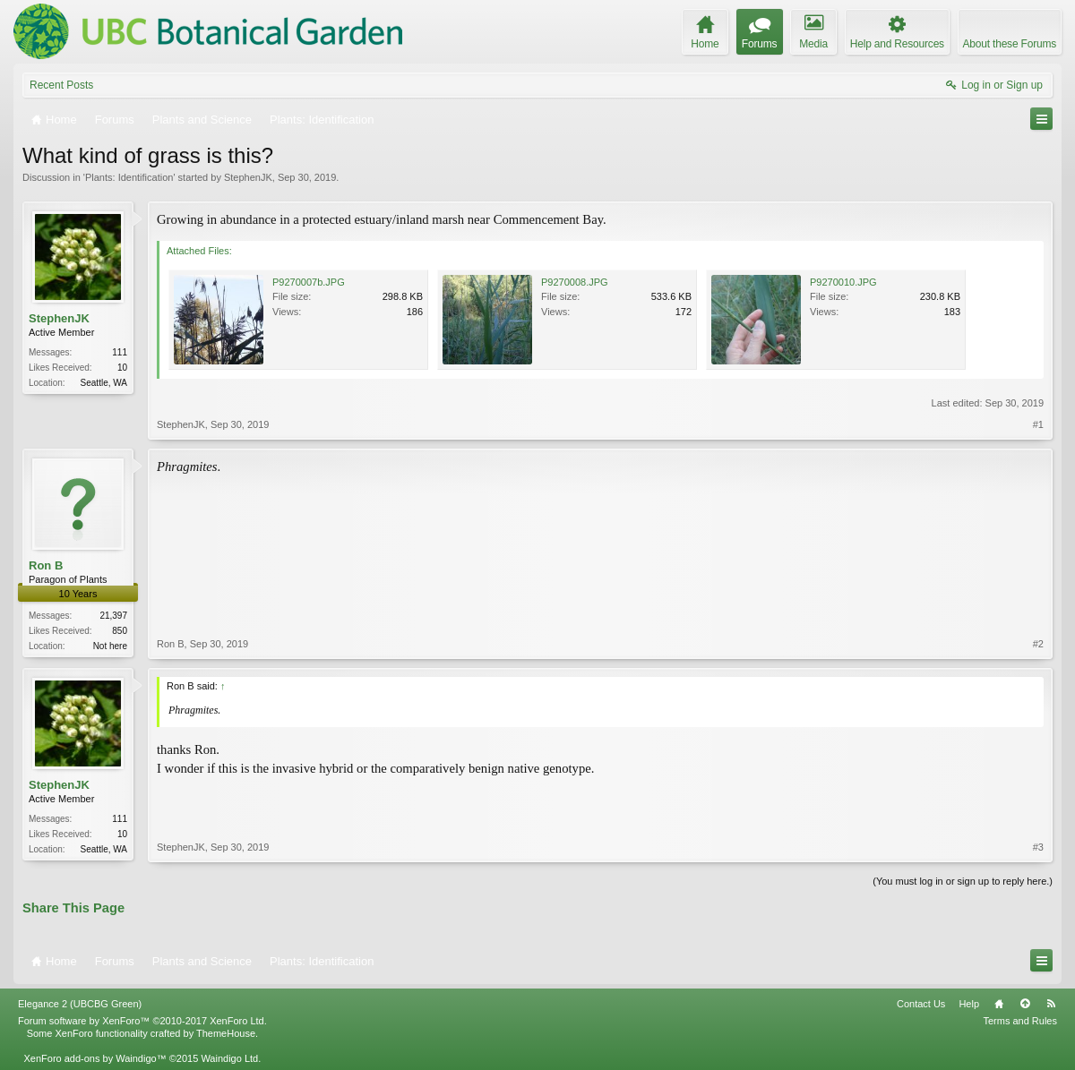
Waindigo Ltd (229, 1058)
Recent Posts (61, 85)
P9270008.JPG (574, 282)
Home (999, 1003)
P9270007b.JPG (308, 282)
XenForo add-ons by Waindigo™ (94, 1058)
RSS (1051, 1003)
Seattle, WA (104, 383)
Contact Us (921, 1003)
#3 (1038, 847)
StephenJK (248, 177)
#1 (1038, 424)
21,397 (113, 616)
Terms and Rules (1020, 1020)
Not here (110, 646)
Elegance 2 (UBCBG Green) (80, 1003)
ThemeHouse (225, 1033)
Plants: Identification (129, 177)
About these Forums (1009, 44)
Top (1025, 1003)
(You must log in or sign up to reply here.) (963, 881)
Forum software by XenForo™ (142, 1020)
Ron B (46, 565)
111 (119, 352)
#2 (1038, 643)
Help (969, 1003)
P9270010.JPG (843, 282)
